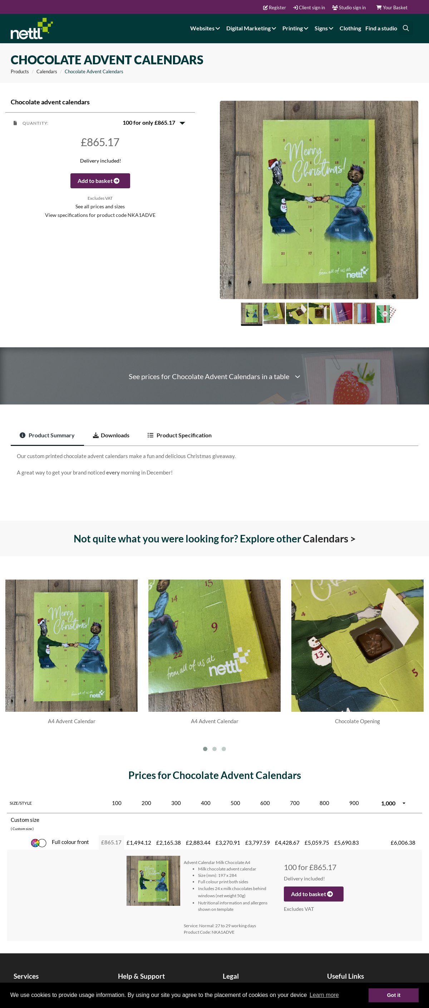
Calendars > (329, 538)
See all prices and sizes (100, 206)
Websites (206, 28)
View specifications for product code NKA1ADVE (100, 215)
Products (20, 71)
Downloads (111, 435)
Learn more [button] (324, 995)
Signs (325, 28)
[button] (100, 122)
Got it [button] (393, 995)
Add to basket (100, 180)
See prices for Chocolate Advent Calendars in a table (214, 376)
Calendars (46, 71)
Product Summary (47, 435)
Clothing (350, 28)
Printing (296, 28)
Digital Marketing (252, 28)
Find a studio (381, 28)
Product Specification (180, 435)
